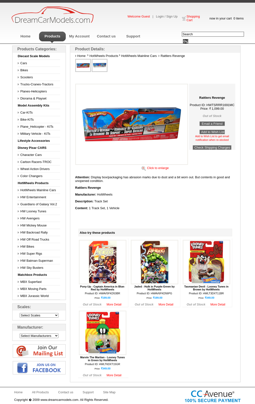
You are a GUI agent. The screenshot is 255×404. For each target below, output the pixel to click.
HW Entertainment (32, 197)
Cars (22, 63)
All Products (40, 392)
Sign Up (171, 16)
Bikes (23, 70)
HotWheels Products (103, 56)
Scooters (25, 77)
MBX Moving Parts (32, 289)
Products (52, 36)
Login (160, 16)
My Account (79, 36)
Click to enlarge (158, 168)
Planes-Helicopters (32, 91)
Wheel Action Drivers (34, 169)
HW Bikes (26, 246)
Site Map (109, 392)
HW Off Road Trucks (33, 239)
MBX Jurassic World (33, 296)
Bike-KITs (26, 119)
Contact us (106, 36)
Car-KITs (25, 112)
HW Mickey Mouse (32, 225)
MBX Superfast (29, 282)
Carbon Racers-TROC (34, 162)
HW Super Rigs (30, 253)
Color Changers (30, 176)
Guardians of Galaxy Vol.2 (37, 204)
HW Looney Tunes (32, 211)
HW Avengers (29, 218)
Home (25, 36)
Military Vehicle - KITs (34, 133)
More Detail (114, 304)
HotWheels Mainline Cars (37, 190)
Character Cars (30, 155)
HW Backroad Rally (33, 232)
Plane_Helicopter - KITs (35, 126)
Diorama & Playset (32, 98)
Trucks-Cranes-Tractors (35, 84)
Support (133, 36)
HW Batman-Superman (35, 260)
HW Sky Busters (30, 267)
